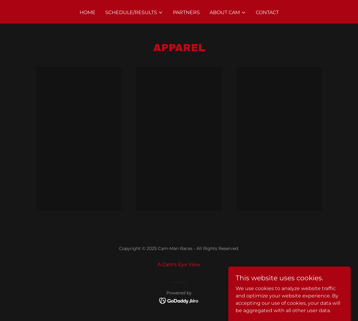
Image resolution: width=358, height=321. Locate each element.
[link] (179, 300)
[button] (134, 12)
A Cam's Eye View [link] (179, 264)
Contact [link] (267, 12)
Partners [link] (186, 12)
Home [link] (87, 12)
